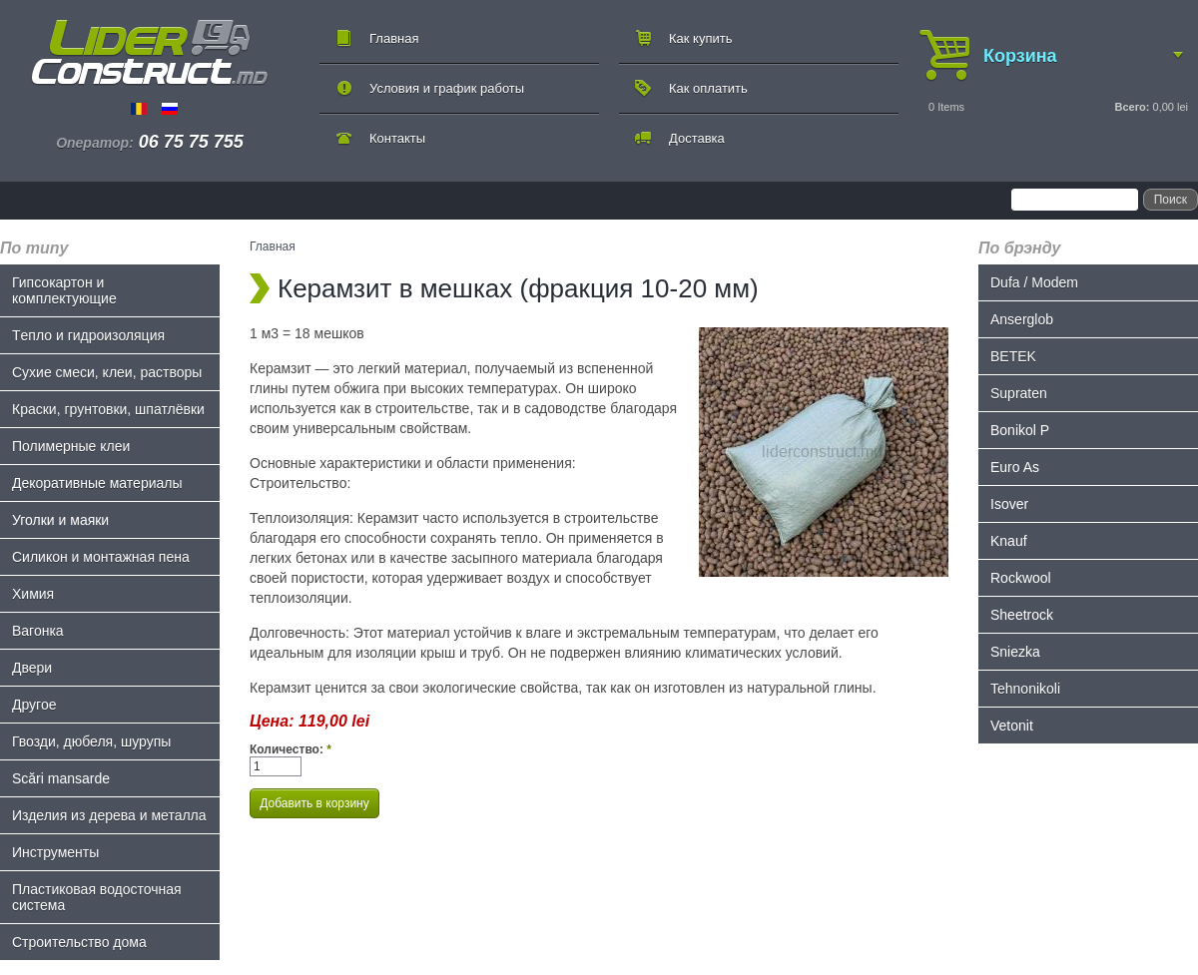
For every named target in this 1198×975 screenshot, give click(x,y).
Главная (393, 38)
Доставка (697, 138)
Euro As (1014, 467)
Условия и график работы (446, 88)
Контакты (397, 138)
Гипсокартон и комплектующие (64, 290)
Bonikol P (1019, 430)
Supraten (1018, 393)
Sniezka (1015, 652)
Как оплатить (708, 88)
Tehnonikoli (1025, 689)
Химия (33, 594)
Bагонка (38, 631)
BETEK (1013, 356)
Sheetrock (1021, 615)
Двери (32, 668)
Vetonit (1011, 725)
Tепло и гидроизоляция (88, 335)
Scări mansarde (61, 778)
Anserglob (1021, 319)
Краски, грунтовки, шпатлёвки (108, 409)
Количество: (290, 749)
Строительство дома (79, 942)
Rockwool (1020, 578)
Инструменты (55, 852)
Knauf (1008, 541)
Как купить (700, 38)
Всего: (1131, 107)
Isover (1009, 504)
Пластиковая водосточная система (97, 897)
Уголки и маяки (60, 520)
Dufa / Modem (1034, 282)
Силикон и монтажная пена (101, 557)
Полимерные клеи (71, 446)
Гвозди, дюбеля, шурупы (91, 741)
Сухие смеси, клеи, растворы (107, 372)
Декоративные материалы (97, 483)
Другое (34, 705)
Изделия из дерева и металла (109, 815)
